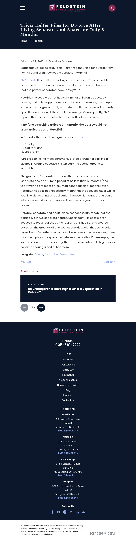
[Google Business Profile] (83, 512)
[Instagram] (65, 512)
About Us (68, 359)
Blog (67, 390)
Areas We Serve (68, 380)
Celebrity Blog (67, 254)
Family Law (68, 370)
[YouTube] (58, 512)
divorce (79, 137)
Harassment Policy (68, 385)
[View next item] (42, 308)
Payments (68, 375)
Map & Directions (68, 431)
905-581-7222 (68, 345)
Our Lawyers (68, 365)
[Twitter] (71, 512)
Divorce (39, 254)
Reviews (68, 395)
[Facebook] (52, 512)
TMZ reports (28, 80)
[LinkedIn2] (77, 512)
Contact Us (67, 400)
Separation (51, 254)
